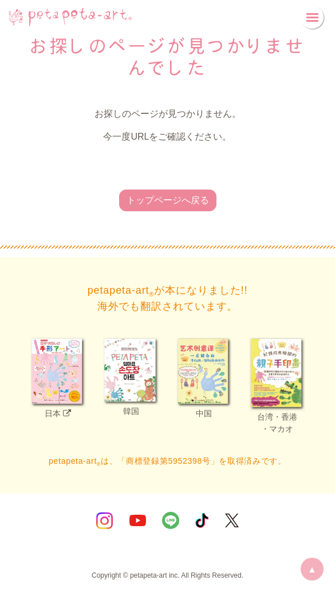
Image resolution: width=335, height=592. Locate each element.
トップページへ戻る (168, 200)
